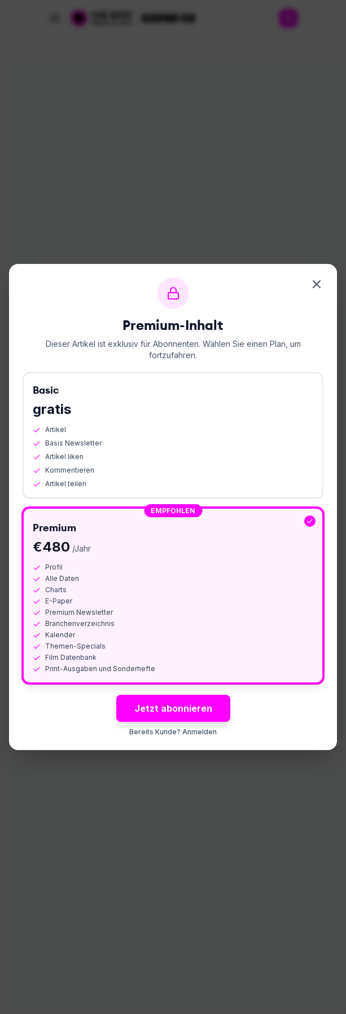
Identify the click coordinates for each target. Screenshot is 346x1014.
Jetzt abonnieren (173, 708)
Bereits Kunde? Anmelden (173, 732)
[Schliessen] (316, 284)
